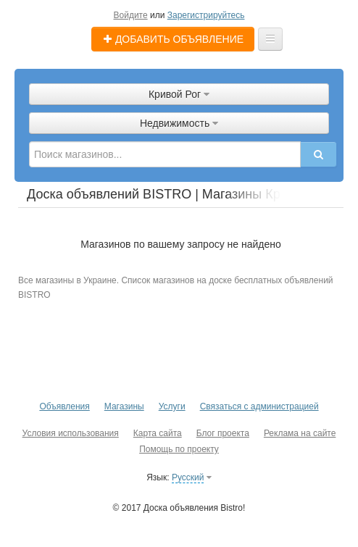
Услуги (172, 406)
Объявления (64, 406)
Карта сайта (157, 433)
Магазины (124, 406)
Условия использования (70, 433)
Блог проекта (222, 433)
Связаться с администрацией (259, 406)
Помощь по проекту (179, 449)
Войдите (131, 15)
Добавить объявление (172, 39)
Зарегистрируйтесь (206, 15)
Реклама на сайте (300, 433)
